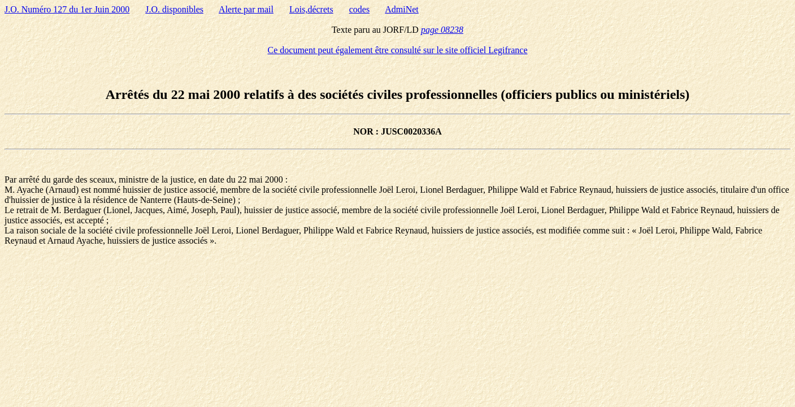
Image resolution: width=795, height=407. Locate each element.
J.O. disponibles (174, 9)
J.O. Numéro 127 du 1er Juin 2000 (67, 9)
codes (359, 9)
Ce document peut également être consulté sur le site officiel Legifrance (398, 50)
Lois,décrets (311, 9)
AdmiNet (402, 9)
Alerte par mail (246, 9)
